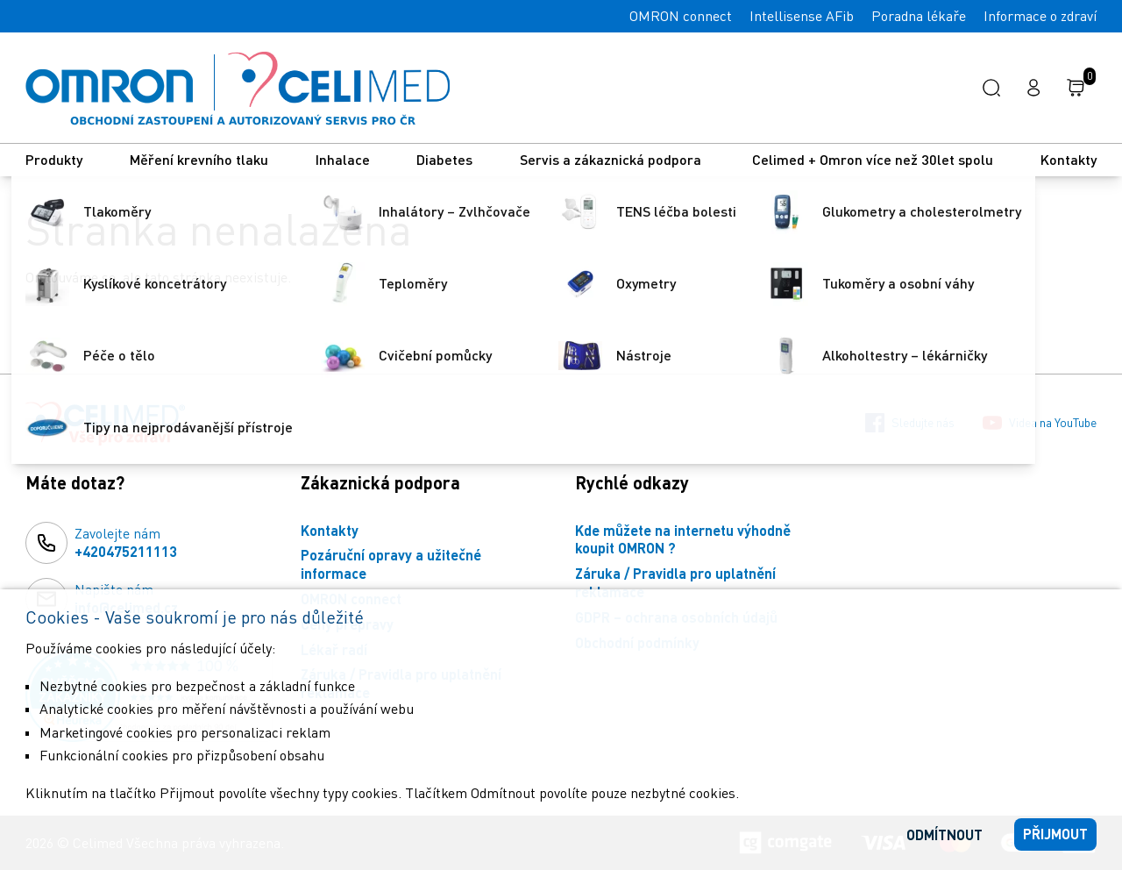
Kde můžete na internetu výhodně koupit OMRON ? (683, 539)
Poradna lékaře (918, 16)
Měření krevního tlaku (199, 159)
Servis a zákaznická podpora (612, 159)
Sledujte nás (910, 422)
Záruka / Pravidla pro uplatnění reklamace (675, 582)
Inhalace (343, 159)
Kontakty (1068, 159)
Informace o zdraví (1040, 16)
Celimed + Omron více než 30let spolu (872, 159)
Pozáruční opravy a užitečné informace (391, 563)
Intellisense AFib (801, 16)
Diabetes (444, 159)
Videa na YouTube (1040, 423)
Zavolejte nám (126, 542)
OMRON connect (680, 16)
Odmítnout (944, 834)
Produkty (53, 159)
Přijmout (1055, 833)
